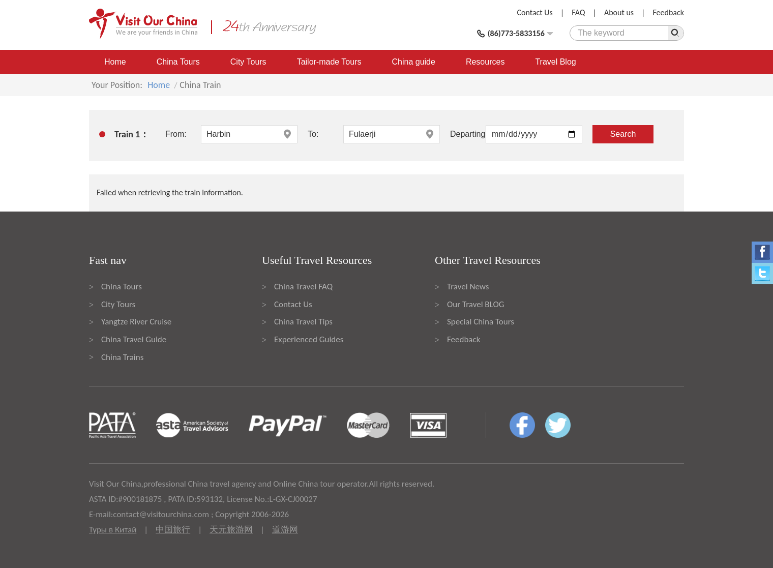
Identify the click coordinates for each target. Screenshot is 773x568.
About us (619, 12)
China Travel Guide (133, 339)
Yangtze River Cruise (136, 321)
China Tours (178, 61)
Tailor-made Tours (329, 61)
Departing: (468, 134)
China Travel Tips (303, 321)
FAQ (578, 12)
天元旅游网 (231, 529)
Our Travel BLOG (475, 304)
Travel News (468, 286)
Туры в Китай (112, 529)
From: (176, 134)
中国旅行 (173, 529)
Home (115, 61)
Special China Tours (480, 321)
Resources (485, 61)
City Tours (248, 61)
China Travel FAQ (303, 286)
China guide (413, 61)
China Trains (122, 357)
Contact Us (535, 12)
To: (313, 134)
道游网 (285, 529)
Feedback (668, 12)
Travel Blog (555, 61)
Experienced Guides (308, 339)
